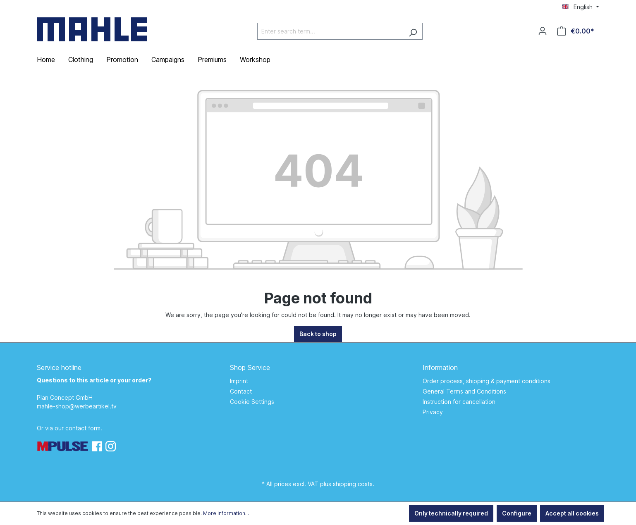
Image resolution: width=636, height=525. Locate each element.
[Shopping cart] (575, 31)
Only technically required (451, 513)
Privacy (433, 411)
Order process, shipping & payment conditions (486, 380)
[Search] (413, 31)
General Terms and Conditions (464, 391)
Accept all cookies (572, 513)
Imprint (239, 380)
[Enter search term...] (330, 31)
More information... (226, 513)
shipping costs (353, 483)
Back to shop (318, 333)
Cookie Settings (252, 401)
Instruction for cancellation (459, 401)
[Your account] (542, 31)
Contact (241, 391)
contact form (82, 428)
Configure (516, 513)
